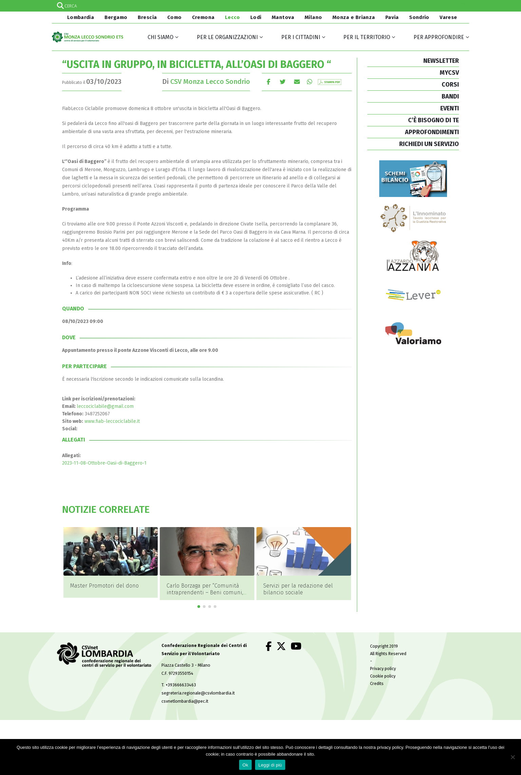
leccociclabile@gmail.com (105, 406)
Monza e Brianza (353, 17)
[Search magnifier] (463, 6)
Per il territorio (366, 37)
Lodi (256, 17)
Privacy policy (383, 658)
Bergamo (116, 17)
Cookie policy (382, 665)
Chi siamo (160, 37)
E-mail (297, 81)
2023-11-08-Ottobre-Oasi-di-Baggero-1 (104, 463)
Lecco (232, 17)
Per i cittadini (300, 37)
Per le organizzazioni (227, 37)
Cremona (203, 17)
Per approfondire (438, 37)
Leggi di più (270, 765)
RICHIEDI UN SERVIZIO (429, 144)
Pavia (392, 17)
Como (174, 17)
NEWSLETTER (441, 61)
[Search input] (260, 6)
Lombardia (79, 17)
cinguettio (282, 81)
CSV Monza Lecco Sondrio (210, 81)
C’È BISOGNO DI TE (433, 120)
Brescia (147, 17)
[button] (198, 596)
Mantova (283, 17)
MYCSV (449, 72)
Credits (377, 672)
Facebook (268, 81)
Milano (313, 17)
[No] (512, 757)
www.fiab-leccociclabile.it (112, 421)
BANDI (450, 96)
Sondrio (419, 17)
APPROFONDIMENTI (432, 132)
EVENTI (449, 108)
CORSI (450, 84)
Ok (245, 765)
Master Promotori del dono (201, 585)
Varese (448, 17)
